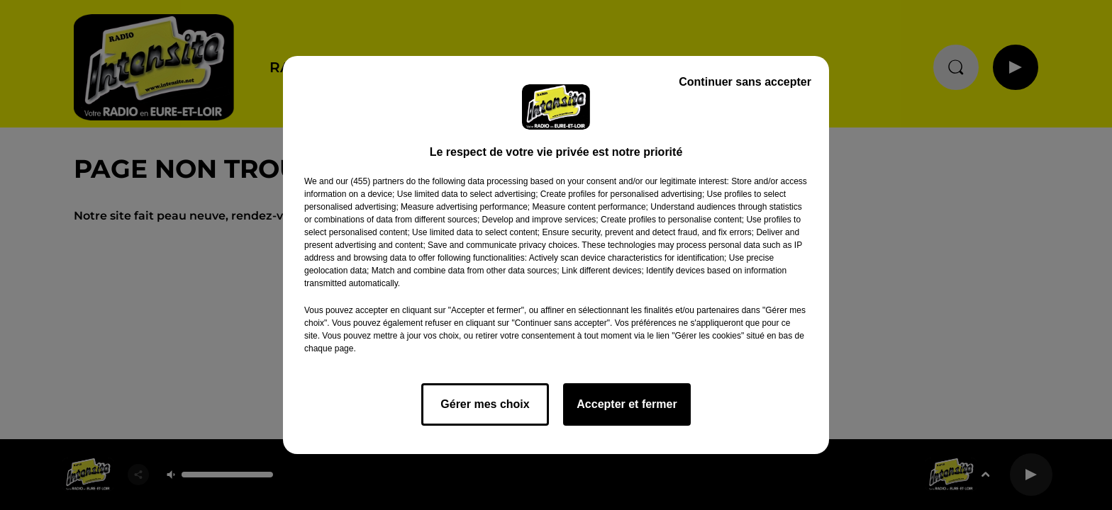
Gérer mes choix (484, 404)
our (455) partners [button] (369, 181)
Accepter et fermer (627, 404)
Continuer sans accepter (745, 82)
